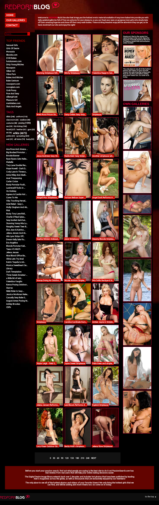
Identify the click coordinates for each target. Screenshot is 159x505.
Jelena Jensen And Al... (16, 233)
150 (72, 458)
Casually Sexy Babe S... (16, 297)
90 (62, 458)
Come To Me (12, 197)
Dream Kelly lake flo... (15, 239)
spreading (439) (22, 136)
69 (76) (9, 133)
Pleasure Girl (11, 100)
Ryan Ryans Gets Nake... (16, 159)
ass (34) (9, 126)
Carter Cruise (12, 181)
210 (82, 458)
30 (54, 458)
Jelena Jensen (12, 252)
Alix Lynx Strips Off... (15, 236)
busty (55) (30, 139)
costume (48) (11, 123)
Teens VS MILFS (13, 249)
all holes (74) (19, 139)
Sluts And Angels (13, 106)
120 (66, 458)
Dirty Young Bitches (15, 64)
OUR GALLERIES (15, 20)
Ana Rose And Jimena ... (17, 149)
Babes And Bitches (14, 77)
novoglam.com (13, 87)
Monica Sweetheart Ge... (16, 265)
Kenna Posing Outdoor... (17, 285)
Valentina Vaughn (14, 281)
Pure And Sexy (12, 93)
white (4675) (20, 133)
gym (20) (31, 129)
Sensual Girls (12, 45)
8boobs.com (11, 55)
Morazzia (10, 51)
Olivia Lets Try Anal (15, 259)
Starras (9, 288)
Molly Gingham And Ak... (17, 207)
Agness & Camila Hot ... (16, 194)
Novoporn (10, 68)
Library (9, 268)
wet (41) (9, 139)
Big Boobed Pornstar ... (16, 152)
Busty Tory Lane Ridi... (16, 214)
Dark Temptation (13, 272)
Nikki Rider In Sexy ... (15, 291)
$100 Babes (11, 58)
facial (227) (10, 129)
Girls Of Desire (12, 48)
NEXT (93, 458)
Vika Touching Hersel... (16, 201)
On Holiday (11, 191)
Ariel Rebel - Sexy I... (15, 204)
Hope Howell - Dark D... (16, 168)
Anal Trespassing (14, 178)
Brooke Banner (13, 155)
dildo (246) (10, 117)
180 (77, 458)
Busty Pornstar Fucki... (16, 185)
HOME (10, 15)
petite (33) (10, 136)
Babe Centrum (12, 81)
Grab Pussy (11, 90)
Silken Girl (10, 71)
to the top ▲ (151, 496)
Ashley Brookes (13, 304)
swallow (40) (25, 120)
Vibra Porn (11, 74)
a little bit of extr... (14, 278)
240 (87, 458)
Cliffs (8, 307)
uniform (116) (21, 117)
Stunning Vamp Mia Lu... (17, 223)
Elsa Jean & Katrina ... (15, 230)
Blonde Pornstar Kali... (16, 246)
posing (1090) (24, 123)
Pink (8, 210)
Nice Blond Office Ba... (16, 255)
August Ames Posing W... (17, 301)
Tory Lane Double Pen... (16, 165)
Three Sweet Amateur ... (16, 275)
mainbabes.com (13, 103)
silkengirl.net (11, 97)
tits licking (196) (20, 126)
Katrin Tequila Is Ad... (15, 262)
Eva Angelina (12, 243)
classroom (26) (12, 120)
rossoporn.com (13, 84)
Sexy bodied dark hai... (16, 220)
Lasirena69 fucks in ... (15, 188)
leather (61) (21, 129)
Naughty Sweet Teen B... (16, 226)
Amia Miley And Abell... (16, 175)
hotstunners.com (13, 61)
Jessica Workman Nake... (17, 294)
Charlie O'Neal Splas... (15, 217)
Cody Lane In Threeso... (16, 172)
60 (58, 458)
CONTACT (12, 25)
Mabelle (9, 162)
